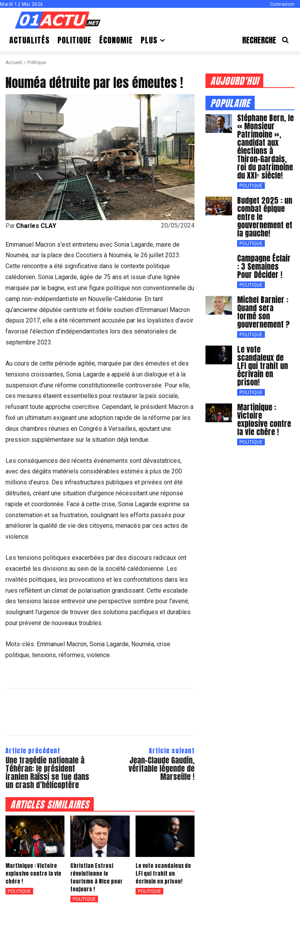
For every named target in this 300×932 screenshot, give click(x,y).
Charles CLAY (36, 226)
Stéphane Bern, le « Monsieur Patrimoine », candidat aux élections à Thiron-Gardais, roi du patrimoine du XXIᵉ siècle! (264, 145)
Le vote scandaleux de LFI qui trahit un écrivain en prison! (164, 873)
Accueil (13, 62)
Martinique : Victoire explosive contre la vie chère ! (30, 873)
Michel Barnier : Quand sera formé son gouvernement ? (264, 305)
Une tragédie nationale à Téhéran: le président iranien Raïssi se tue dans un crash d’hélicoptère (47, 772)
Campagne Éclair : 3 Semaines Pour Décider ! (265, 261)
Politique (36, 62)
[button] (268, 40)
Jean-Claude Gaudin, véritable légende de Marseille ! (162, 768)
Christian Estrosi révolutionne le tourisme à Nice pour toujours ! (98, 873)
